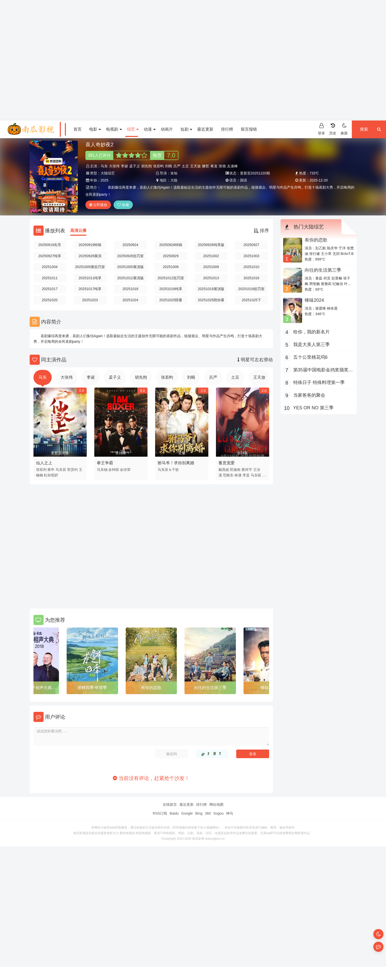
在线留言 (170, 804)
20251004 (50, 267)
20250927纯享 (49, 256)
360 (208, 813)
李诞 (124, 166)
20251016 (251, 278)
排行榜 (227, 129)
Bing (198, 813)
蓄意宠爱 (226, 463)
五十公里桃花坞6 (310, 357)
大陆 (173, 180)
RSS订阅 (160, 813)
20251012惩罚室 (170, 278)
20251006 (170, 267)
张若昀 (158, 166)
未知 (173, 173)
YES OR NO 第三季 (33, 688)
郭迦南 (235, 470)
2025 (104, 180)
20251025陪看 (170, 300)
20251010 (251, 267)
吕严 (176, 166)
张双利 (41, 470)
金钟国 (113, 470)
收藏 (123, 205)
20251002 (211, 256)
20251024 (130, 300)
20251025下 (251, 300)
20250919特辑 (90, 245)
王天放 (195, 166)
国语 (243, 180)
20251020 (50, 300)
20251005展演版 (130, 267)
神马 (229, 813)
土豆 (185, 166)
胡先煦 (146, 166)
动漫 (149, 129)
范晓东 (228, 475)
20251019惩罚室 (251, 289)
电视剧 (114, 129)
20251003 (251, 256)
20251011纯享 (90, 278)
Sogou (218, 813)
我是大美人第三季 (311, 344)
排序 (261, 230)
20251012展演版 (130, 278)
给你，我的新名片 (311, 331)
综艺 (133, 129)
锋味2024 (314, 300)
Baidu (174, 813)
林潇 (238, 475)
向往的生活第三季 (323, 270)
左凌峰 (232, 166)
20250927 (251, 245)
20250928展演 (90, 256)
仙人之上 (44, 463)
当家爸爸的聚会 (309, 395)
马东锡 (102, 470)
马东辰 (61, 470)
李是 (246, 475)
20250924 (130, 245)
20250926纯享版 (211, 245)
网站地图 (216, 804)
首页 (77, 129)
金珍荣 (125, 470)
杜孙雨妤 (51, 475)
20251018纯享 (170, 289)
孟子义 (134, 166)
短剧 (186, 129)
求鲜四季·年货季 (151, 688)
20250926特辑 (170, 245)
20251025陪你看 (211, 300)
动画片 (167, 129)
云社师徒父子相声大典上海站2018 (92, 689)
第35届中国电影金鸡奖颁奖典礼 (323, 370)
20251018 (130, 289)
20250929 (170, 256)
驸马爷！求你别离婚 (176, 463)
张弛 (222, 166)
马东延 (256, 475)
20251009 (211, 267)
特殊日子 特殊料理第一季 (319, 382)
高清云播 (78, 230)
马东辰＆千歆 (168, 470)
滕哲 (205, 166)
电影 (95, 129)
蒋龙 (213, 166)
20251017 (50, 289)
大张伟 (114, 166)
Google (187, 813)
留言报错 (249, 129)
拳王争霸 (105, 463)
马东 (104, 166)
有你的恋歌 (210, 688)
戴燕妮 (223, 470)
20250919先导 (49, 245)
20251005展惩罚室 (90, 267)
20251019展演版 (211, 289)
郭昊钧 (72, 470)
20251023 (90, 300)
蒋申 (50, 470)
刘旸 (168, 166)
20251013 (211, 278)
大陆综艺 (108, 173)
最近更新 (205, 129)
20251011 (50, 278)
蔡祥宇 (247, 470)
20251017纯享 (90, 289)
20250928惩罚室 (130, 256)
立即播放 (98, 205)
